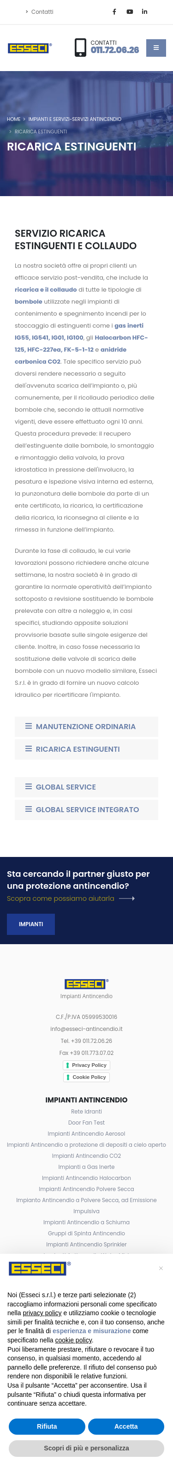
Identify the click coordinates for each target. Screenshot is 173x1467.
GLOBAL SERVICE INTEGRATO (82, 809)
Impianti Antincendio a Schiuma (86, 1222)
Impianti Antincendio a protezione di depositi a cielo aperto (86, 1145)
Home (14, 119)
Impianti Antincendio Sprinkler (86, 1244)
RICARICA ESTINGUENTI (72, 749)
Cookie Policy (89, 1077)
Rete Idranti (86, 1111)
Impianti (31, 924)
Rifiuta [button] (47, 1426)
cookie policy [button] (73, 1340)
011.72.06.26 (114, 50)
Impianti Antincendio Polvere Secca (86, 1189)
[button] (161, 1268)
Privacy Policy (89, 1065)
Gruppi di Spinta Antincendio (86, 1233)
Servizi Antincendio (96, 119)
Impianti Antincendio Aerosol (86, 1134)
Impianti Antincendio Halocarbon (86, 1178)
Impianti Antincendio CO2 (86, 1156)
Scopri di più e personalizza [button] (86, 1448)
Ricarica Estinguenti (41, 131)
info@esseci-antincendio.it (86, 1029)
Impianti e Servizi (49, 119)
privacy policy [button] (42, 1313)
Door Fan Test (86, 1122)
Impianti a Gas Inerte (86, 1167)
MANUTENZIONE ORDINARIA (80, 726)
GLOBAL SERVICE (60, 787)
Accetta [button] (126, 1426)
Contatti (40, 12)
